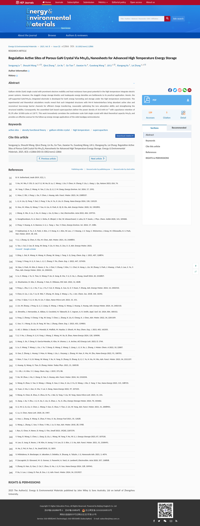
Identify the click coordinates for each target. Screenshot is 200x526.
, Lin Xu (60, 65)
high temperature (81, 130)
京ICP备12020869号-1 (53, 510)
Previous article (47, 158)
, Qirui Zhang (48, 65)
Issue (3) (56, 46)
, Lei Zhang (135, 65)
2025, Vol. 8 (45, 46)
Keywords (150, 140)
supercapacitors (100, 130)
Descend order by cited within (124, 169)
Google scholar (30, 249)
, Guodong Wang (96, 65)
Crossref (19, 249)
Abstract (150, 134)
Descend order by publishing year (98, 169)
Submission (88, 2)
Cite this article (153, 146)
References (151, 152)
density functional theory (34, 130)
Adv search (178, 18)
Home (47, 2)
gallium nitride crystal (59, 130)
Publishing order (77, 169)
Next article (98, 158)
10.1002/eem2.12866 (84, 46)
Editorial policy (119, 2)
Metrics (103, 2)
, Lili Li (109, 65)
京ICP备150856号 (72, 510)
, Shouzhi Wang (29, 65)
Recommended (179, 127)
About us (150, 2)
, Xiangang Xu (122, 65)
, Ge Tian (69, 65)
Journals (59, 2)
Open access (136, 2)
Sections (154, 128)
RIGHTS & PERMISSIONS (157, 158)
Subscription (73, 2)
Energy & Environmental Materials (23, 46)
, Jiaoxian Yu (81, 65)
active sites (14, 130)
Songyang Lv (15, 65)
